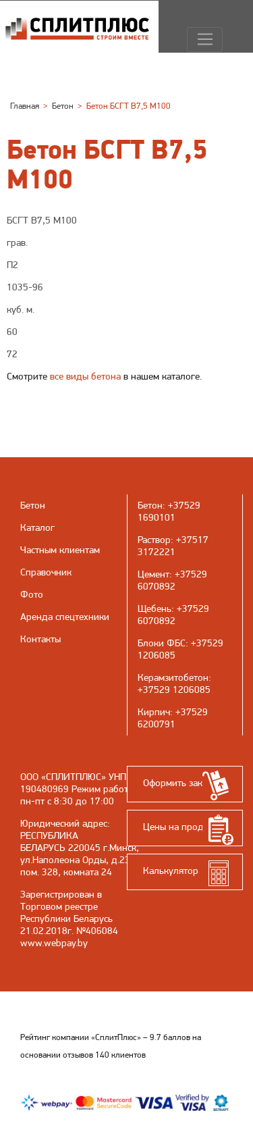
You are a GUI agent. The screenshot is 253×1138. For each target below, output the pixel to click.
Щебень (154, 608)
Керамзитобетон (173, 677)
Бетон (150, 505)
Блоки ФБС (162, 643)
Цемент (153, 574)
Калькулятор (170, 870)
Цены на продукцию (187, 827)
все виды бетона (85, 376)
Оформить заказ (177, 783)
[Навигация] (205, 40)
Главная (24, 106)
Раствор (154, 540)
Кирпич (154, 712)
